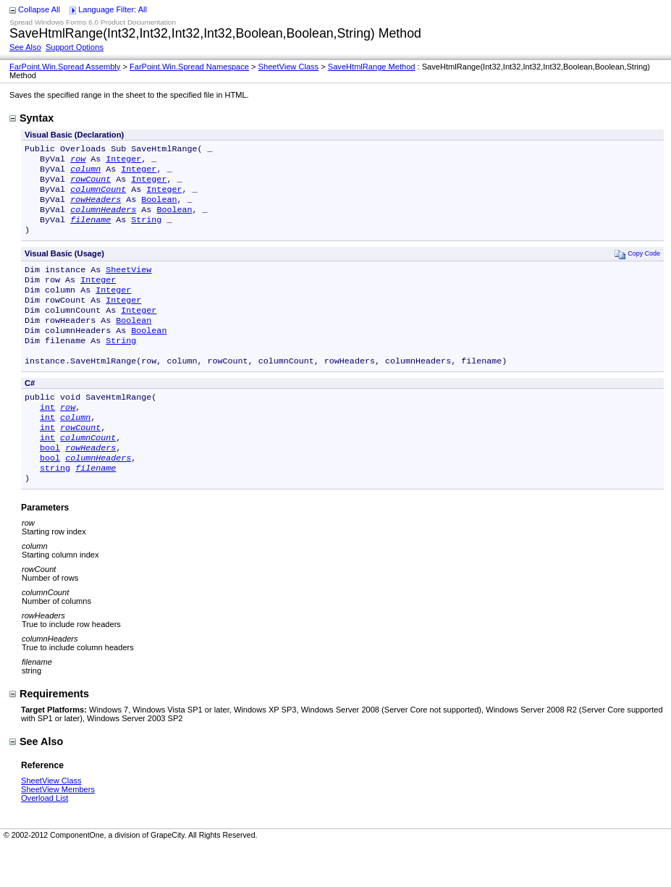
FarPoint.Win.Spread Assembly (64, 66)
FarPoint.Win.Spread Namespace (189, 66)
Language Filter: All (112, 9)
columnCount (98, 196)
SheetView (128, 284)
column (85, 173)
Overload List (44, 838)
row (77, 161)
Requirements (49, 734)
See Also (25, 47)
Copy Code (637, 266)
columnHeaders (103, 219)
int (47, 437)
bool (50, 483)
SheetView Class (288, 66)
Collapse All (39, 9)
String (146, 231)
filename (90, 231)
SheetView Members (58, 829)
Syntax (31, 118)
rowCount (90, 184)
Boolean (159, 208)
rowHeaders (95, 208)
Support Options (75, 47)
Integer (123, 161)
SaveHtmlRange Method (371, 66)
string (55, 507)
